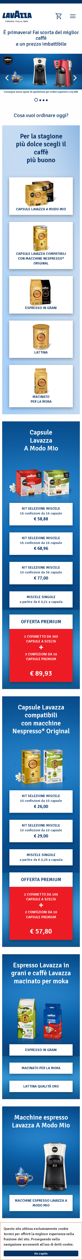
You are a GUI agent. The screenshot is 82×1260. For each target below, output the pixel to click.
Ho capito (41, 1253)
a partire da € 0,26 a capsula (41, 857)
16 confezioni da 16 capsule (41, 514)
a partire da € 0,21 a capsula (41, 599)
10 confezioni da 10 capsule (41, 801)
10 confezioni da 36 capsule (41, 573)
